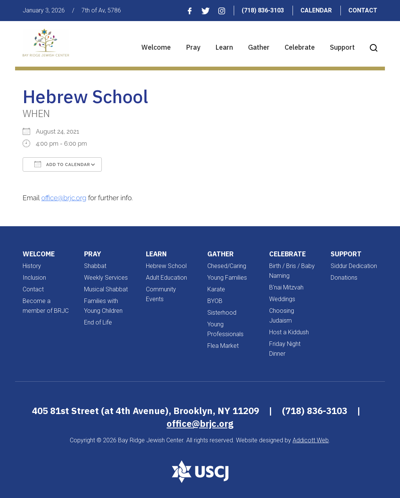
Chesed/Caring (226, 266)
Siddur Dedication (354, 266)
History (32, 266)
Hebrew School (166, 266)
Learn (224, 47)
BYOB (214, 301)
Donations (344, 277)
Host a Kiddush (289, 332)
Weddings (282, 299)
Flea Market (223, 345)
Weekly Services (106, 277)
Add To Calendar (62, 164)
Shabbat (95, 266)
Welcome (156, 47)
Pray (193, 47)
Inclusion (34, 277)
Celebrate (300, 47)
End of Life (98, 322)
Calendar (316, 10)
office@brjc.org (64, 198)
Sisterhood (221, 312)
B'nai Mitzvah (286, 287)
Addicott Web (311, 440)
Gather (259, 47)
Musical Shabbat (106, 289)
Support (342, 47)
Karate (216, 289)
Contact (362, 10)
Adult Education (166, 277)
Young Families (227, 277)
